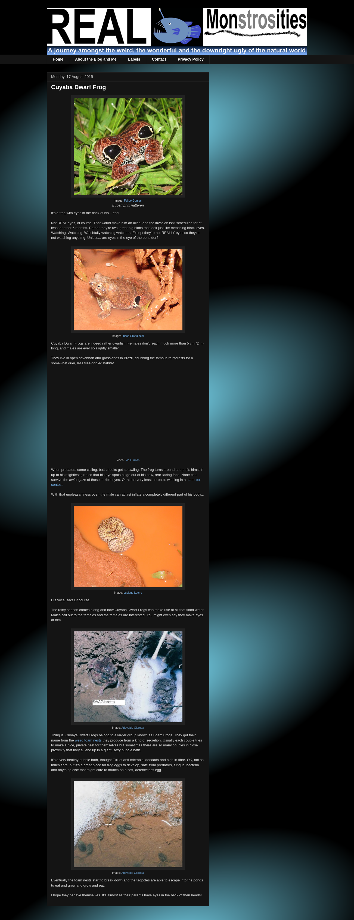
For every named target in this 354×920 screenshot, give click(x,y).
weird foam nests (88, 740)
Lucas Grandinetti (133, 335)
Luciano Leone (132, 592)
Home (58, 59)
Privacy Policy (191, 59)
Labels (134, 59)
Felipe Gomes (133, 200)
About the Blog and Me (95, 59)
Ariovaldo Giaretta (132, 727)
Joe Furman (132, 460)
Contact (159, 59)
